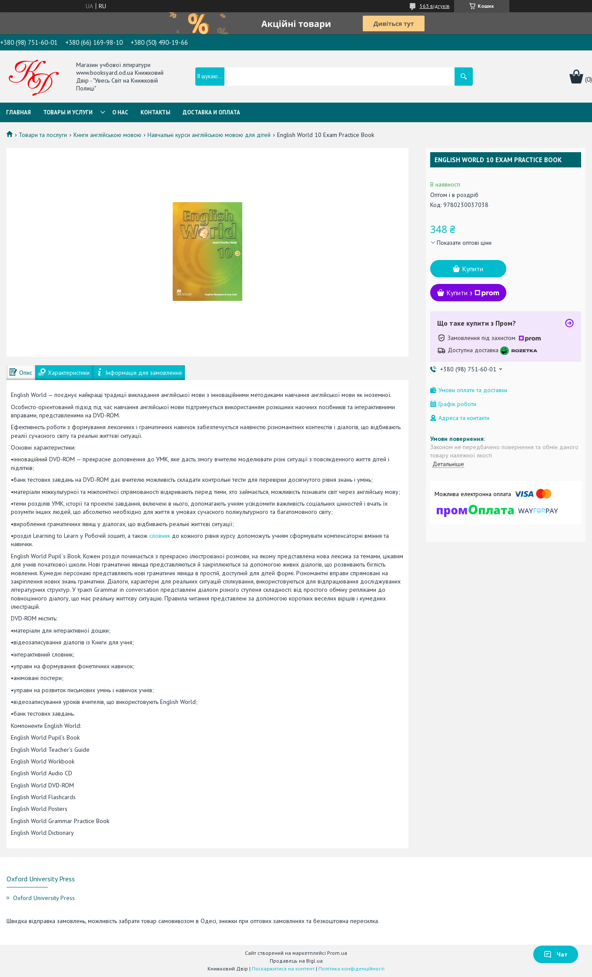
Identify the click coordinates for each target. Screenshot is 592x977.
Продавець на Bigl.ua (296, 960)
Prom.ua (337, 953)
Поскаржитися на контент (283, 968)
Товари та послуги (43, 135)
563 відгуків (435, 6)
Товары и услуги (68, 112)
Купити (472, 268)
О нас (120, 112)
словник (159, 536)
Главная (18, 112)
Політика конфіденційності (351, 968)
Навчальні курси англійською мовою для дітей (209, 135)
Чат (556, 954)
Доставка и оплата (211, 112)
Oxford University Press (44, 898)
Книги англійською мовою (107, 135)
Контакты (155, 112)
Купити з (472, 292)
